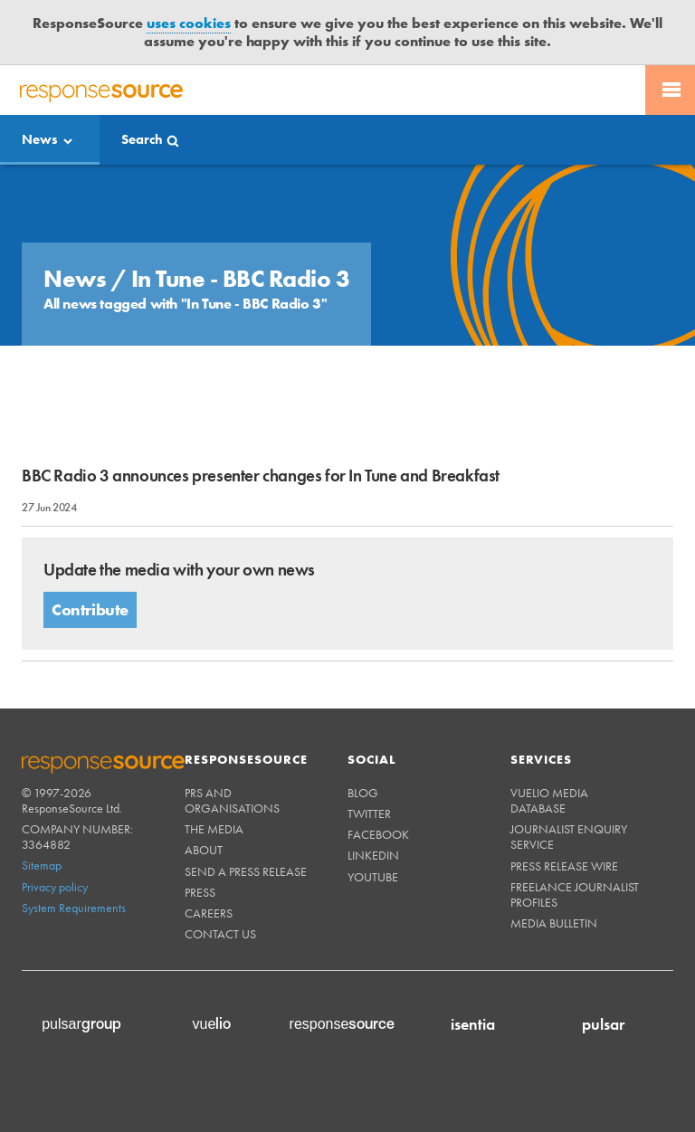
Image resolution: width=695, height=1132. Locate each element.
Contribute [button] (90, 609)
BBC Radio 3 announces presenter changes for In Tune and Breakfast (261, 475)
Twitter (369, 813)
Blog (363, 793)
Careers (209, 913)
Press (200, 892)
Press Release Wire (564, 866)
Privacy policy (55, 887)
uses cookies (189, 23)
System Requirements (74, 907)
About (204, 850)
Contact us (220, 934)
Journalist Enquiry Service (568, 836)
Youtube (373, 877)
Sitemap (42, 865)
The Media (214, 829)
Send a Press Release (246, 871)
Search (142, 139)
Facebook (378, 834)
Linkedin (373, 855)
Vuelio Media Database (549, 800)
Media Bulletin (553, 923)
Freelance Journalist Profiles (574, 894)
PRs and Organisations (232, 800)
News (40, 139)
